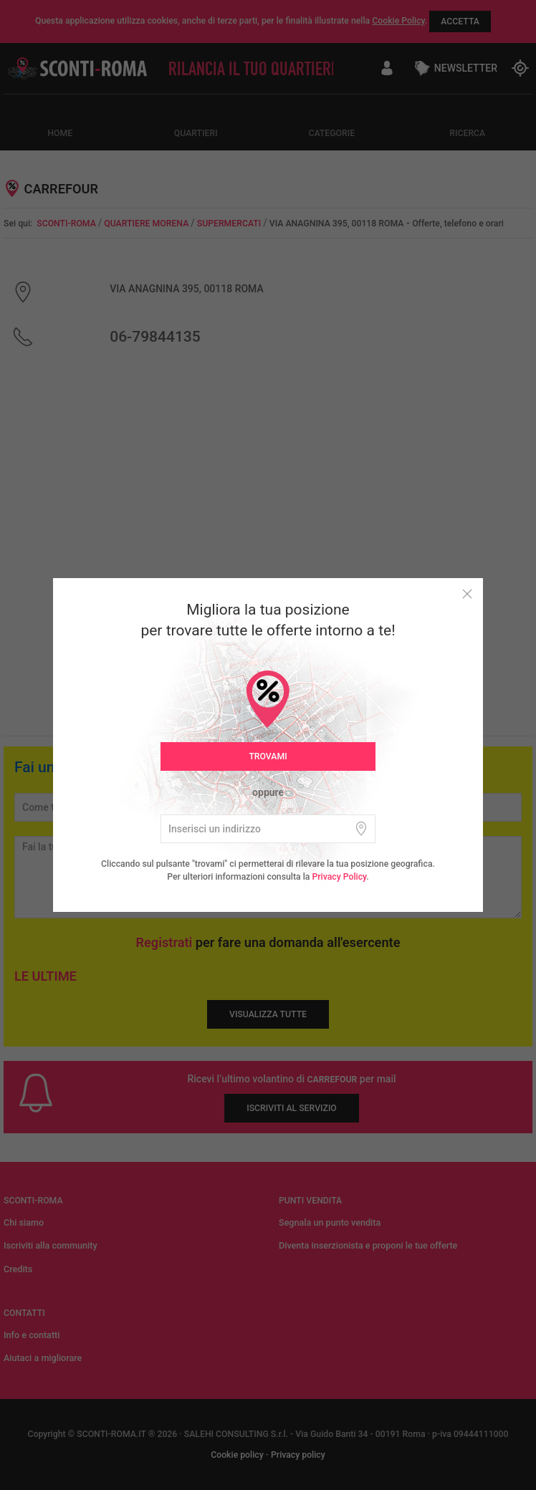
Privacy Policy (339, 877)
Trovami (268, 756)
